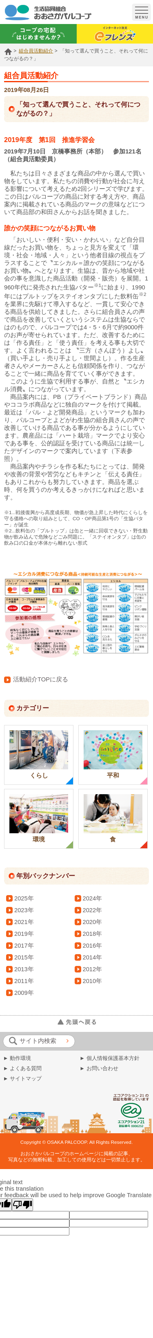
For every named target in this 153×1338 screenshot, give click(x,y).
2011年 (24, 981)
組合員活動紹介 (36, 51)
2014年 (92, 957)
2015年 (24, 957)
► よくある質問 (22, 1068)
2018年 (92, 934)
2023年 (24, 910)
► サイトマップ (22, 1078)
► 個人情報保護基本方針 (110, 1058)
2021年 (24, 922)
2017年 (24, 945)
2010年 (92, 981)
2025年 (24, 898)
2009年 (24, 993)
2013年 (24, 969)
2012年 (92, 969)
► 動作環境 (17, 1058)
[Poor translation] (22, 1204)
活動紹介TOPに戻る (36, 679)
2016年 (92, 945)
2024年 (92, 898)
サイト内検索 (32, 1041)
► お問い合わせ (99, 1068)
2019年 (24, 934)
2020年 (92, 922)
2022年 (92, 910)
